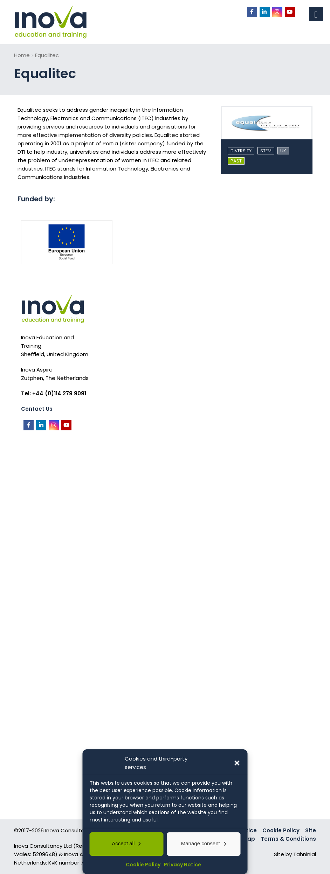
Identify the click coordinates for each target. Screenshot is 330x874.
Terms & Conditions (288, 838)
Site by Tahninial (295, 854)
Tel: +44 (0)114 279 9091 (53, 393)
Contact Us (37, 408)
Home (22, 55)
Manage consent (200, 843)
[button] (237, 763)
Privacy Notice (182, 864)
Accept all (123, 843)
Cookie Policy (143, 864)
